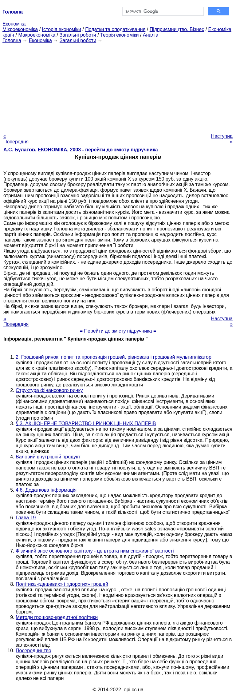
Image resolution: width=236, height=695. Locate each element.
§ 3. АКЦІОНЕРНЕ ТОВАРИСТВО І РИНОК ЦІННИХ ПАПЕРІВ (86, 423)
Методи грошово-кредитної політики (57, 617)
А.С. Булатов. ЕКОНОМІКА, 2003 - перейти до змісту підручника (80, 149)
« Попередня (16, 139)
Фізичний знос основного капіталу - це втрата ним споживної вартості (95, 550)
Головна (11, 40)
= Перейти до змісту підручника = (118, 331)
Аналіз (150, 35)
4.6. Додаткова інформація (46, 490)
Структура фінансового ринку (49, 390)
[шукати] (162, 11)
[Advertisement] (118, 86)
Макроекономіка (36, 35)
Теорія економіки (119, 35)
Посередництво (33, 650)
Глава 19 (26, 517)
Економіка (14, 23)
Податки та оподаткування (115, 29)
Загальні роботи (77, 35)
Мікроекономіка (20, 29)
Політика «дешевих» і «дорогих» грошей (62, 584)
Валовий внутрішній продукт (48, 456)
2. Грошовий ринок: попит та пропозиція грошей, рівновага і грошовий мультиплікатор (113, 357)
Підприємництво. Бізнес (177, 29)
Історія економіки (61, 29)
